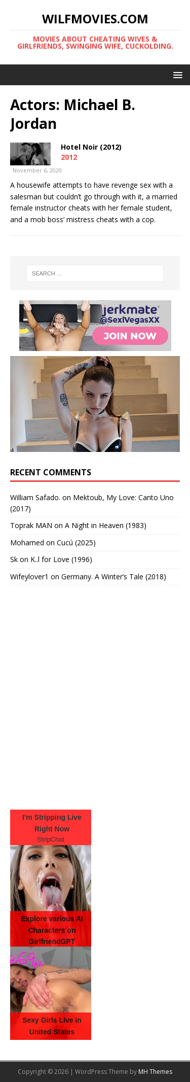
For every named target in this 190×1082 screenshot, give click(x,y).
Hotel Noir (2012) (91, 147)
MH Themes (155, 1071)
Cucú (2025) (76, 542)
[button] (176, 74)
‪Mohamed (27, 542)
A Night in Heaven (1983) (105, 525)
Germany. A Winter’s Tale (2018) (113, 576)
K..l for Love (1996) (61, 559)
